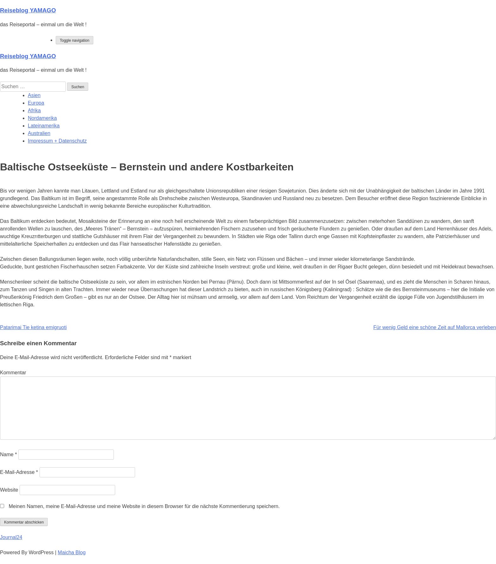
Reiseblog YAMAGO (28, 10)
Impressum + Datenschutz (57, 141)
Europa (36, 103)
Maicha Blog (72, 552)
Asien (34, 95)
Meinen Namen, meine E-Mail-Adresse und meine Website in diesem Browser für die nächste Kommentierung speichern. (144, 506)
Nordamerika (42, 118)
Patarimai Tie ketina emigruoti (33, 327)
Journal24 (11, 537)
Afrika (34, 110)
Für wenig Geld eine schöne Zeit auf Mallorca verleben (434, 327)
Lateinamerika (44, 125)
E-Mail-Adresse (19, 472)
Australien (39, 133)
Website (9, 490)
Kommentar (13, 372)
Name (8, 454)
